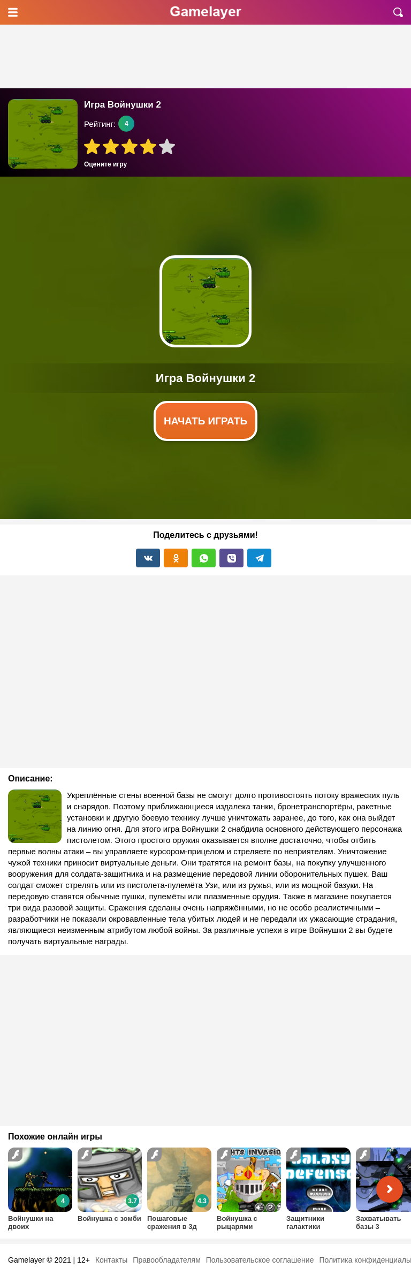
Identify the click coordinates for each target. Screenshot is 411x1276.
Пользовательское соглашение (260, 1260)
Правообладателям (166, 1260)
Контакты (111, 1260)
